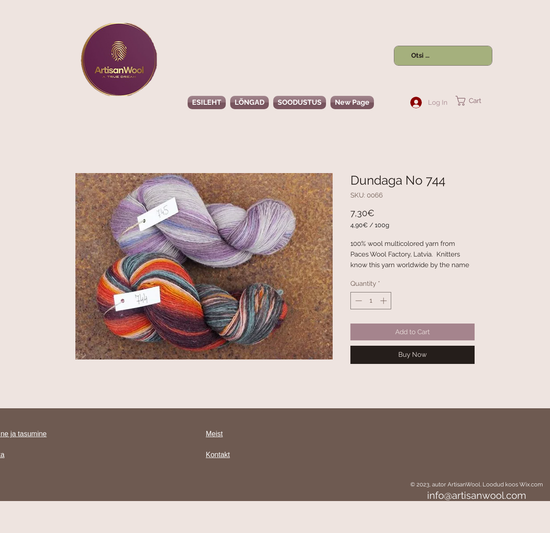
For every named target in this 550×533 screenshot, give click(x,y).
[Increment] (384, 300)
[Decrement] (358, 300)
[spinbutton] (371, 300)
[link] (474, 101)
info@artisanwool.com (476, 495)
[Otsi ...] (442, 55)
